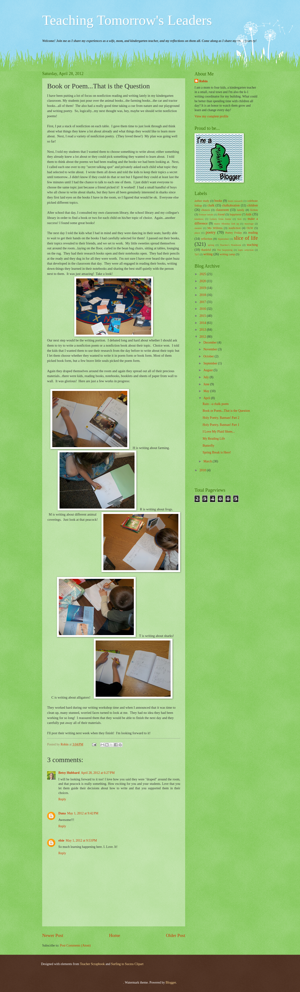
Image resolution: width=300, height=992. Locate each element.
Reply (62, 799)
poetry (210, 232)
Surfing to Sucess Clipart (127, 964)
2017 (203, 302)
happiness (235, 214)
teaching (252, 245)
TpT (197, 254)
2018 (203, 295)
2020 (203, 281)
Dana (62, 813)
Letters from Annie (220, 218)
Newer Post (52, 935)
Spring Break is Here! (216, 452)
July (206, 377)
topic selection (245, 249)
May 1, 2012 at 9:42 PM (82, 813)
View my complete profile (211, 116)
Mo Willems (214, 228)
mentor (198, 228)
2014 (203, 323)
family (240, 210)
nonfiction (234, 228)
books (218, 200)
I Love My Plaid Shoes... (218, 431)
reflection (206, 238)
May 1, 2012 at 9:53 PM (81, 840)
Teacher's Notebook (230, 244)
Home (114, 935)
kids (248, 214)
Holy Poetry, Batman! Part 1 (220, 425)
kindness (199, 218)
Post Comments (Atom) (75, 945)
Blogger (171, 982)
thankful (206, 249)
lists (239, 218)
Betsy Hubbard (68, 773)
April (207, 398)
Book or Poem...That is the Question (226, 410)
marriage (249, 223)
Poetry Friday (233, 232)
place (197, 232)
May (206, 391)
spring (211, 244)
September (223, 238)
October (209, 356)
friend (221, 214)
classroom (222, 210)
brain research (235, 200)
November (210, 349)
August (208, 370)
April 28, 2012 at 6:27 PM (98, 773)
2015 (203, 316)
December (210, 342)
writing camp (227, 254)
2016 (203, 309)
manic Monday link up (226, 223)
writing (208, 254)
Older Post (175, 935)
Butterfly (208, 445)
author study (202, 200)
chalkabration (231, 205)
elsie (61, 840)
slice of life (246, 238)
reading (253, 232)
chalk (210, 205)
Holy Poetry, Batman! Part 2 (220, 417)
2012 (203, 336)
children (252, 205)
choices (205, 210)
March (208, 461)
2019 (203, 288)
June (206, 384)
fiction (254, 210)
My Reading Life (213, 438)
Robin (203, 81)
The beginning (224, 249)
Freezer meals (206, 214)
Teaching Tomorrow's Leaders (127, 20)
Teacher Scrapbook (92, 964)
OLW (250, 228)
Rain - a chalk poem (215, 404)
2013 (203, 329)
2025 (203, 274)
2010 (203, 470)
